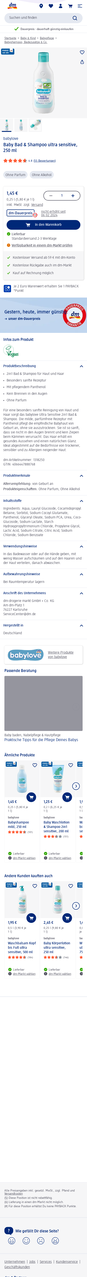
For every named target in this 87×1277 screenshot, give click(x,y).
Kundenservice (67, 1262)
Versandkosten (13, 1193)
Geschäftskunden (17, 1267)
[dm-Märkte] (41, 6)
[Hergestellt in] (43, 625)
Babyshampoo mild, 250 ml (18, 825)
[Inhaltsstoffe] (43, 501)
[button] (80, 6)
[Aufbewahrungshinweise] (43, 574)
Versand (37, 205)
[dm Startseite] (12, 6)
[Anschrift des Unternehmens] (43, 593)
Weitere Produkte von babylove (41, 655)
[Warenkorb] (70, 6)
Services (46, 1262)
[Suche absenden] (74, 18)
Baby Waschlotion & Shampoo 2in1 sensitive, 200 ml (57, 827)
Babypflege (47, 38)
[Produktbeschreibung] (43, 366)
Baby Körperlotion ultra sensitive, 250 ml (57, 948)
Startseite (10, 38)
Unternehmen (14, 1262)
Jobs (32, 1262)
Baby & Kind (28, 38)
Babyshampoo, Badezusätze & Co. (25, 42)
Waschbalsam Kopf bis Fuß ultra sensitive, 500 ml (22, 948)
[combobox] (43, 18)
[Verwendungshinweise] (43, 546)
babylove (10, 139)
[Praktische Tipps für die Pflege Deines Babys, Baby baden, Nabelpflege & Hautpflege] (43, 712)
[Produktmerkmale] (43, 475)
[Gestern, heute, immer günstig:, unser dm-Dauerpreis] (43, 315)
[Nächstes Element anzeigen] (76, 786)
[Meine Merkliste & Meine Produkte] (51, 6)
